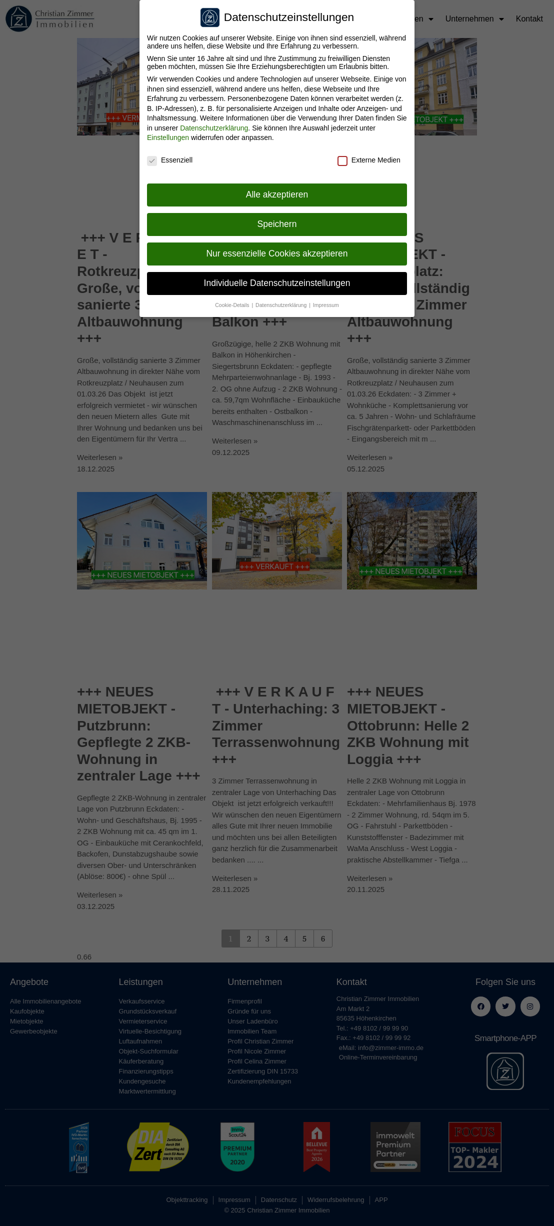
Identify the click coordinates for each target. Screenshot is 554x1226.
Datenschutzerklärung (214, 126)
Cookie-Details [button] (232, 303)
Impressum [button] (326, 303)
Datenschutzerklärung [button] (282, 303)
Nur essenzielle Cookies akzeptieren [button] (277, 251)
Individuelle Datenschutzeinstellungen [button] (277, 281)
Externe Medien (369, 158)
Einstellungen (168, 136)
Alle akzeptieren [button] (277, 192)
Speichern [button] (277, 221)
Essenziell (169, 158)
